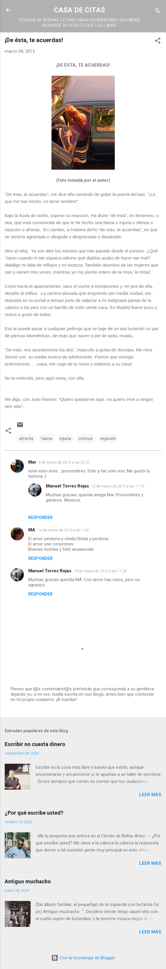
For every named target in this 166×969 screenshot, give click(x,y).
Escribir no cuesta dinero (35, 744)
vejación (108, 438)
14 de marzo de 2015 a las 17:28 (100, 571)
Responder (40, 517)
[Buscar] (157, 12)
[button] (157, 41)
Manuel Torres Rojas (67, 486)
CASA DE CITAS (79, 10)
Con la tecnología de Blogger (83, 957)
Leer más (150, 794)
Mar (32, 462)
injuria (65, 438)
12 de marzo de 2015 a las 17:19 (117, 486)
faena (46, 438)
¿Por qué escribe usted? (34, 813)
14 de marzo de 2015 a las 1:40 (63, 530)
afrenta (26, 438)
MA (31, 530)
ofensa (85, 438)
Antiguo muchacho (28, 881)
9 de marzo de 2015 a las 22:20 (64, 462)
